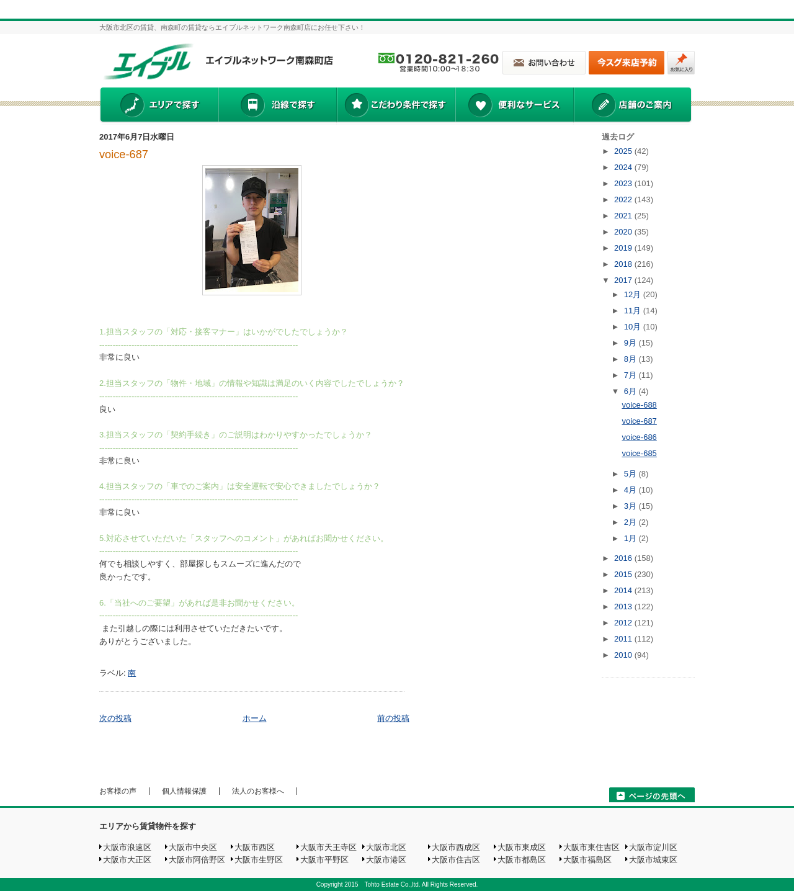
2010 (624, 655)
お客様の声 (117, 791)
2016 (624, 558)
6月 (631, 391)
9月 (631, 342)
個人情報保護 (184, 791)
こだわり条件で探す (395, 106)
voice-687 (123, 154)
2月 (631, 522)
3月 (631, 506)
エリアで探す (158, 106)
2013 (624, 606)
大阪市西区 (254, 847)
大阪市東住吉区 (591, 847)
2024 (624, 167)
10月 (633, 326)
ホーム (255, 718)
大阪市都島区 (521, 859)
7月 (631, 375)
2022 (624, 199)
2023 (624, 183)
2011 (624, 638)
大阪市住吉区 (456, 859)
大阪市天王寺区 (328, 847)
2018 (624, 264)
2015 (624, 574)
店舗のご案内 (632, 106)
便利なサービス (514, 106)
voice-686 (639, 437)
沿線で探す (277, 106)
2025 (624, 151)
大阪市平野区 (324, 859)
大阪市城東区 (653, 859)
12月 (633, 294)
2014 (624, 590)
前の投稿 (393, 718)
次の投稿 (115, 718)
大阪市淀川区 (653, 847)
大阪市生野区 (258, 859)
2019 (624, 248)
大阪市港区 (386, 859)
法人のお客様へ (258, 791)
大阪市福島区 (587, 859)
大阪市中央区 (193, 847)
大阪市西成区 (456, 847)
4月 (631, 490)
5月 (631, 473)
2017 (624, 280)
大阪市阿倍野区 (197, 859)
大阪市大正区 (127, 859)
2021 (624, 215)
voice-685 (639, 453)
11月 (633, 310)
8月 (631, 359)
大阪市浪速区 (127, 847)
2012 (624, 622)
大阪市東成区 (521, 847)
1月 (631, 538)
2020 (624, 231)
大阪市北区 (386, 847)
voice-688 (639, 405)
